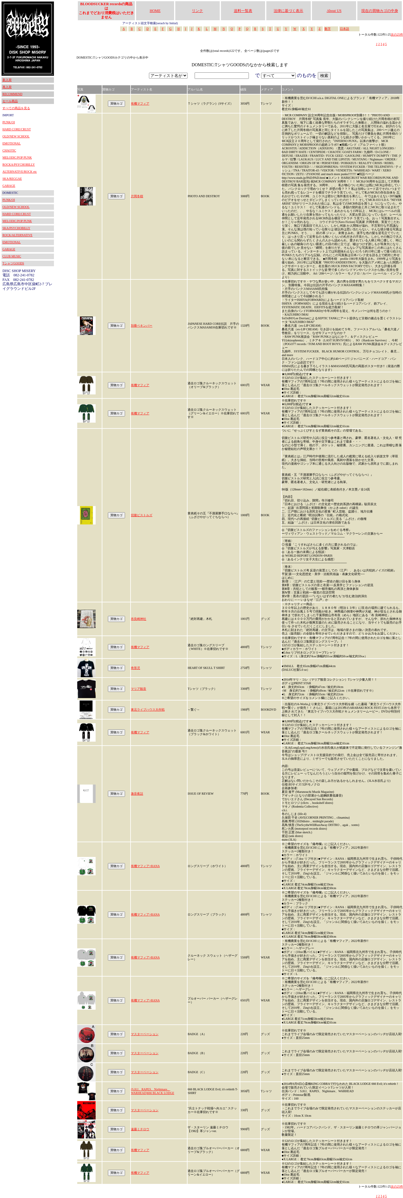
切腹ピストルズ (141, 515)
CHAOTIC (9, 150)
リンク (197, 11)
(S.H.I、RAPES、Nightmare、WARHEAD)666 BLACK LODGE (152, 1091)
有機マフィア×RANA (145, 866)
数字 (328, 28)
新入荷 (7, 80)
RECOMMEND (12, 94)
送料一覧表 (243, 11)
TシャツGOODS (13, 263)
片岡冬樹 (137, 196)
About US (334, 11)
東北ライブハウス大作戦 (148, 709)
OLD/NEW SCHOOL (15, 136)
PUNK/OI (8, 122)
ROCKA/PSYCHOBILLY (18, 164)
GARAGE (8, 185)
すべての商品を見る (16, 108)
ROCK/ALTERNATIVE (17, 235)
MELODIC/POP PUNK (17, 157)
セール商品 (10, 101)
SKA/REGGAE (12, 178)
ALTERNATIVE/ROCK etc (19, 171)
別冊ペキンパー (141, 325)
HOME (155, 11)
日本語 (344, 28)
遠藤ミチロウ (140, 1129)
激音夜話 (137, 793)
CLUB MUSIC (11, 256)
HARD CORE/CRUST (16, 129)
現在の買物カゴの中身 (379, 11)
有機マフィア (140, 103)
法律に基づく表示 (288, 11)
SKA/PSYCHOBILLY (16, 228)
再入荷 (7, 87)
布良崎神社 (138, 618)
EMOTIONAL (11, 143)
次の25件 (397, 34)
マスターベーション (144, 1034)
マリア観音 (138, 688)
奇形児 (135, 668)
